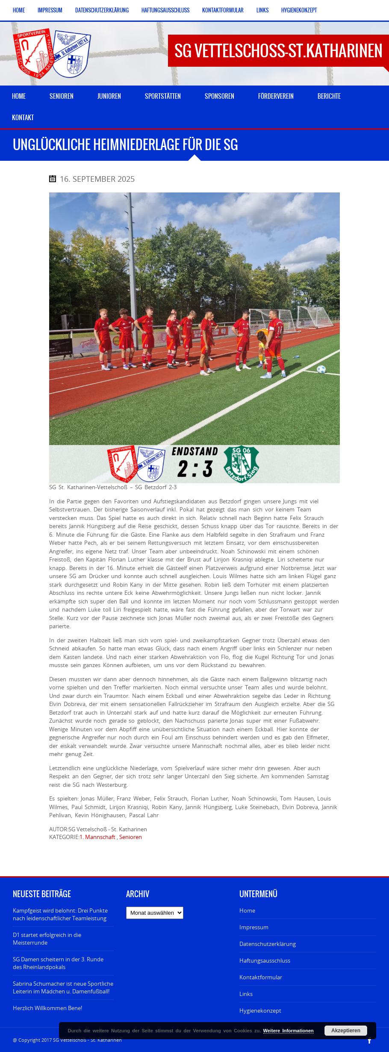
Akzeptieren (345, 1031)
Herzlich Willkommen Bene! (47, 1008)
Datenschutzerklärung (102, 10)
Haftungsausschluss (165, 10)
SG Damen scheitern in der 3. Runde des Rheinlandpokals (58, 963)
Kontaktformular (223, 10)
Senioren (130, 837)
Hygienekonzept (299, 10)
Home (19, 10)
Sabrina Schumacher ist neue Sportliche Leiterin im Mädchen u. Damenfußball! (63, 987)
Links (262, 10)
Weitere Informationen (288, 1030)
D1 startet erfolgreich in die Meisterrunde (47, 938)
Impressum (50, 10)
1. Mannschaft (97, 837)
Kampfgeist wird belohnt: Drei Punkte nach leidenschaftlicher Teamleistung (60, 914)
